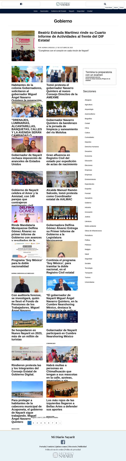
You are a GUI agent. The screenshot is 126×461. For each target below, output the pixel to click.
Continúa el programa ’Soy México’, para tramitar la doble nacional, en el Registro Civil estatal (60, 266)
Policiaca (88, 245)
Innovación (88, 212)
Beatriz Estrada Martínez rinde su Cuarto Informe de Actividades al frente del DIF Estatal (72, 36)
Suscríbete (108, 7)
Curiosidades (89, 137)
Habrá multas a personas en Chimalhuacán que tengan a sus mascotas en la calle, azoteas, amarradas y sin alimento (61, 374)
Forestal (87, 193)
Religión (87, 249)
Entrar (122, 7)
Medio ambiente (90, 226)
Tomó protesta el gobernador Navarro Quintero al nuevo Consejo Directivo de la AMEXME (61, 91)
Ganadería (88, 198)
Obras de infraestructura (93, 231)
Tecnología (88, 268)
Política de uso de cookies (54, 450)
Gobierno (88, 203)
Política (87, 240)
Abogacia (88, 100)
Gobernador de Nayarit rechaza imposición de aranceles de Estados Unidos (27, 159)
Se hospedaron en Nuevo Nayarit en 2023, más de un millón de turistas (27, 335)
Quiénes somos (61, 446)
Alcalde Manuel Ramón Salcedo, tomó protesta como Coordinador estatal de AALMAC (61, 194)
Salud (87, 254)
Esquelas (88, 189)
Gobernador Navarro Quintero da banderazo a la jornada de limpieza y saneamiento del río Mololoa (62, 126)
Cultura (87, 133)
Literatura (88, 221)
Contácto (50, 446)
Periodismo (89, 235)
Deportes (88, 142)
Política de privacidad (73, 450)
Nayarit (71, 11)
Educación (88, 161)
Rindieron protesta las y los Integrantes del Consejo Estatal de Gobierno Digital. (26, 370)
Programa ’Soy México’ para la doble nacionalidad (27, 263)
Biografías (88, 119)
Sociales (88, 263)
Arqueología (89, 109)
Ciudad (89, 11)
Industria (88, 207)
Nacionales (44, 11)
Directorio (72, 446)
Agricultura (88, 105)
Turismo (87, 277)
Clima (87, 128)
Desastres (88, 151)
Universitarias (89, 282)
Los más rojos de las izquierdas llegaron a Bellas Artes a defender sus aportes (62, 405)
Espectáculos (89, 184)
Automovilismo (90, 114)
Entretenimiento (90, 179)
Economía (88, 156)
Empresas (88, 170)
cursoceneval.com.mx (93, 77)
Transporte (88, 273)
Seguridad (80, 11)
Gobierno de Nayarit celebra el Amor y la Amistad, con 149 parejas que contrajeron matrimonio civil (25, 197)
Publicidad (82, 446)
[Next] (60, 423)
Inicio (36, 11)
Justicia (87, 217)
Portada (42, 446)
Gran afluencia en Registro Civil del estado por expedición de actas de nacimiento (61, 159)
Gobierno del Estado (58, 11)
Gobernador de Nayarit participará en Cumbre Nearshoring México (61, 333)
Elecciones (88, 165)
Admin (116, 7)
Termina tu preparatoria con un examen (99, 73)
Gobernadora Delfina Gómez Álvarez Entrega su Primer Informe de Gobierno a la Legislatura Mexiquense (62, 232)
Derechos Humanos (92, 147)
